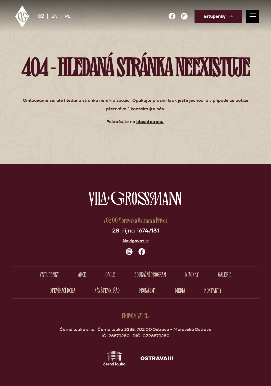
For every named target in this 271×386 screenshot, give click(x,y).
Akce (82, 274)
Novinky (192, 274)
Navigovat (136, 241)
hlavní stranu (150, 121)
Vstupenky (218, 16)
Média (180, 290)
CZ (41, 16)
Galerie (225, 274)
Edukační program (150, 274)
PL (68, 16)
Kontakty (213, 290)
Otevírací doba (62, 290)
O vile (110, 274)
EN (54, 16)
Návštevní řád (107, 290)
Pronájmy (147, 290)
